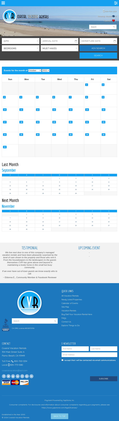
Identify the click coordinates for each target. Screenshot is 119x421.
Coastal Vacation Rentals (25, 16)
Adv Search (98, 48)
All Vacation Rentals (70, 296)
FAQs (64, 318)
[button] (20, 41)
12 (10, 185)
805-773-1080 (15, 365)
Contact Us (66, 322)
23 (76, 189)
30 (76, 193)
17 (92, 185)
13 (26, 185)
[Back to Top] (59, 416)
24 (92, 189)
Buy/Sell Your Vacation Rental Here (77, 314)
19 (10, 189)
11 (108, 182)
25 (108, 189)
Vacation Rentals (69, 310)
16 (76, 185)
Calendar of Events (70, 303)
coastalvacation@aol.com (14, 370)
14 (43, 185)
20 (26, 189)
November (8, 206)
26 (10, 193)
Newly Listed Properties (72, 299)
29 (59, 193)
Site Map (65, 307)
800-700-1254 (110, 11)
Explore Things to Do (71, 325)
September (9, 170)
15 (59, 185)
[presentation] (80, 368)
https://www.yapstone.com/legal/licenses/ (59, 408)
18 (108, 185)
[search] (114, 27)
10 (92, 182)
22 (59, 189)
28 (43, 193)
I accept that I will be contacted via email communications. (89, 360)
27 (26, 193)
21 (43, 189)
